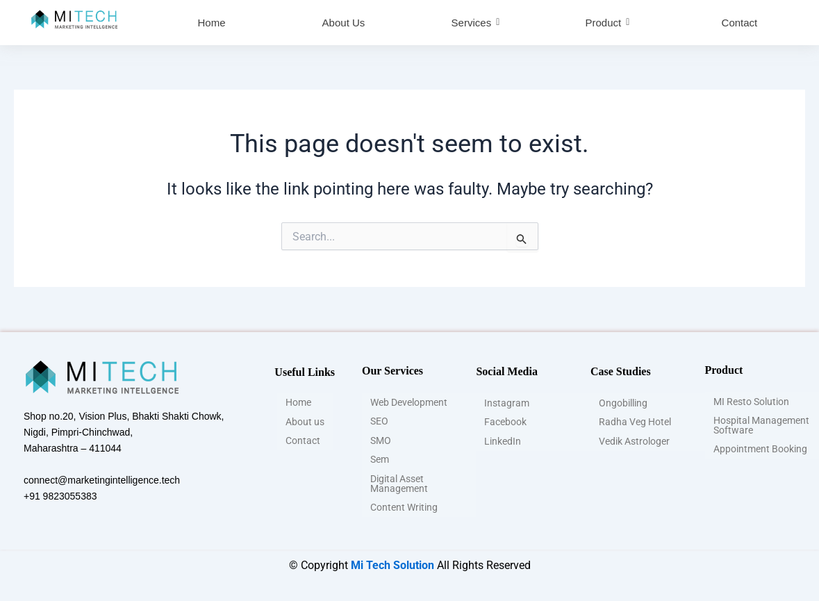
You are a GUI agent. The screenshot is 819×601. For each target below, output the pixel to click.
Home (298, 403)
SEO (379, 422)
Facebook (505, 421)
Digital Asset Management (399, 481)
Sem (379, 458)
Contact (303, 439)
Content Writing (404, 504)
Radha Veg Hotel (635, 421)
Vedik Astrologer (634, 439)
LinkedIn (502, 439)
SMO (380, 440)
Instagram (506, 403)
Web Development (408, 404)
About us (305, 421)
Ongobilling (623, 403)
